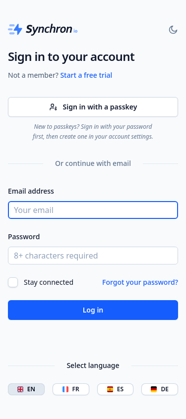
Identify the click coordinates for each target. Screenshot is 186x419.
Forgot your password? (140, 282)
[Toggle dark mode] (173, 30)
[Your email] (93, 210)
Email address (31, 191)
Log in (93, 309)
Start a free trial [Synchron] (86, 75)
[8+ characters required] (93, 255)
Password (24, 236)
